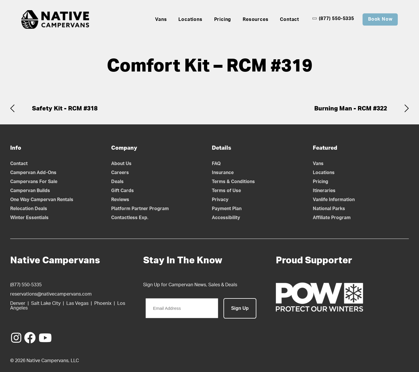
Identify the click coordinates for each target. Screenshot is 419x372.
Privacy (220, 199)
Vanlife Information (334, 199)
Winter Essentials (29, 217)
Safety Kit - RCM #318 (64, 108)
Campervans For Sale (33, 181)
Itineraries (324, 190)
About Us (121, 163)
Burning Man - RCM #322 (350, 108)
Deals (117, 181)
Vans (161, 19)
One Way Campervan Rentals (41, 199)
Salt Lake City (46, 303)
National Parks (329, 208)
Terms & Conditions (233, 181)
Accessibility (226, 217)
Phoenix (102, 303)
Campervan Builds (30, 190)
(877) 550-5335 (333, 18)
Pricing (222, 19)
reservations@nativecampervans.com (51, 294)
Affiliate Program (332, 217)
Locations (190, 19)
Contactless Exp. (129, 217)
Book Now (380, 19)
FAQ (216, 163)
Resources (255, 19)
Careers (120, 172)
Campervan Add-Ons (33, 172)
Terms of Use (226, 190)
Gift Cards (122, 190)
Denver (17, 303)
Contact (289, 19)
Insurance (223, 172)
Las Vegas (77, 303)
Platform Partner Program (140, 208)
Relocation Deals (28, 208)
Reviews (120, 199)
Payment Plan (227, 208)
